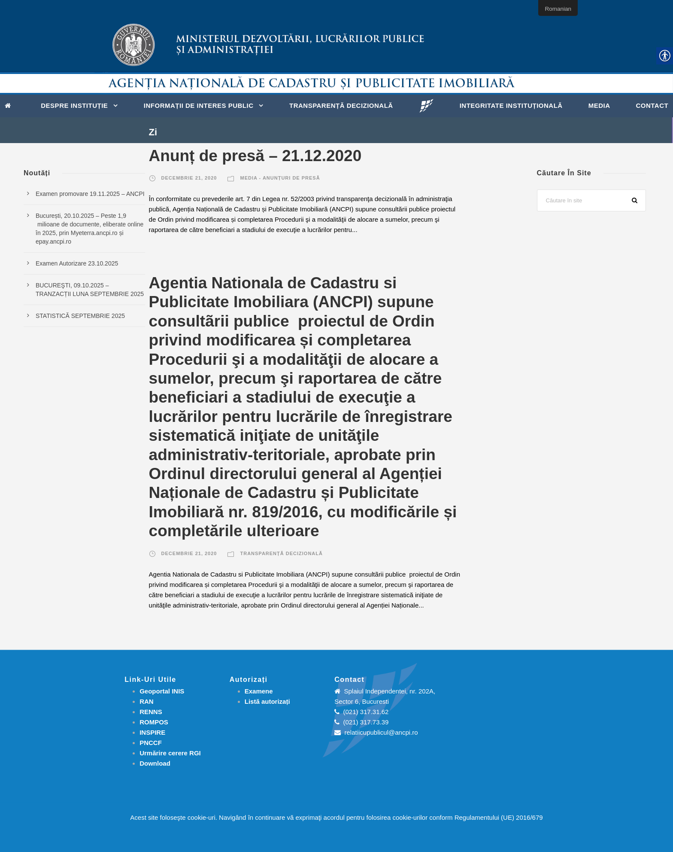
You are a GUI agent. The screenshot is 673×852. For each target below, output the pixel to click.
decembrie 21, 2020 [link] (189, 177)
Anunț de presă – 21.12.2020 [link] (255, 156)
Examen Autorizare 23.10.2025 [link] (77, 263)
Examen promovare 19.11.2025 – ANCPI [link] (90, 193)
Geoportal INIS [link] (161, 691)
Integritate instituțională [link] (511, 105)
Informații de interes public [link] (199, 105)
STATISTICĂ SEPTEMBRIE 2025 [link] (80, 315)
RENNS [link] (150, 711)
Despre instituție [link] (74, 105)
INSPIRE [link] (152, 732)
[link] (10, 104)
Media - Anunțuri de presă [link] (280, 177)
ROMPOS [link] (153, 722)
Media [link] (599, 105)
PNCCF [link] (150, 742)
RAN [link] (146, 701)
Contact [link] (652, 105)
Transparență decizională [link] (341, 105)
